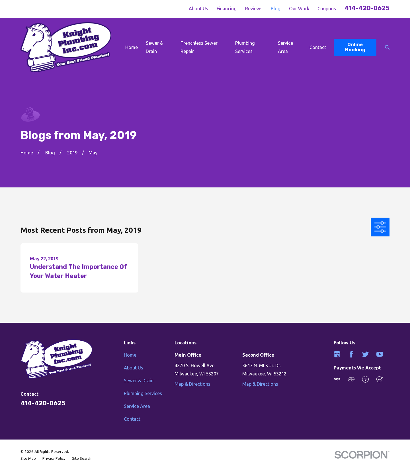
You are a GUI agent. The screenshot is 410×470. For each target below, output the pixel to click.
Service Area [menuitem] (285, 47)
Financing (227, 8)
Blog (275, 8)
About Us (198, 8)
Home (130, 354)
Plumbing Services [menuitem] (245, 47)
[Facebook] (351, 354)
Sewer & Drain (138, 380)
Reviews (254, 8)
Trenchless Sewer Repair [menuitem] (199, 47)
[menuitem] (28, 458)
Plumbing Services (143, 393)
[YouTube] (379, 354)
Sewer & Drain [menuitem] (154, 47)
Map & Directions (192, 384)
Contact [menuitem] (317, 47)
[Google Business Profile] (337, 354)
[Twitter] (365, 354)
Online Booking (355, 47)
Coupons (326, 8)
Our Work (299, 8)
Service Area (137, 406)
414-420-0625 (367, 8)
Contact (132, 419)
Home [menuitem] (131, 47)
